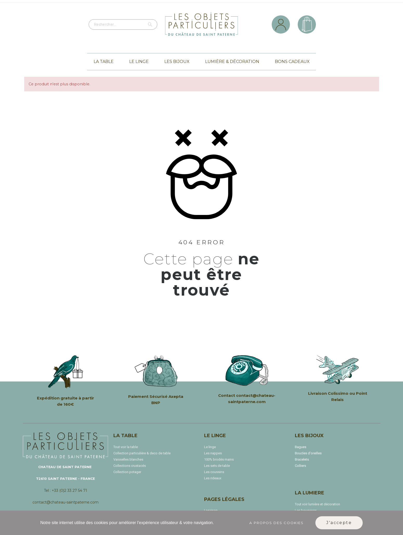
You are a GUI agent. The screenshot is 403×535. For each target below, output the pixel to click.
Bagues (300, 447)
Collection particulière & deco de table (142, 453)
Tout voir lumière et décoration (317, 504)
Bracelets (302, 459)
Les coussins (214, 472)
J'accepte (339, 522)
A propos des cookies (276, 523)
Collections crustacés (129, 466)
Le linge (210, 447)
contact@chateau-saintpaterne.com (65, 502)
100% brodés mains (219, 459)
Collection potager (127, 472)
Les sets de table (217, 466)
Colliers (300, 466)
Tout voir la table (125, 447)
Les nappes (213, 453)
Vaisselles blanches (128, 459)
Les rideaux (212, 478)
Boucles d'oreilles (308, 453)
